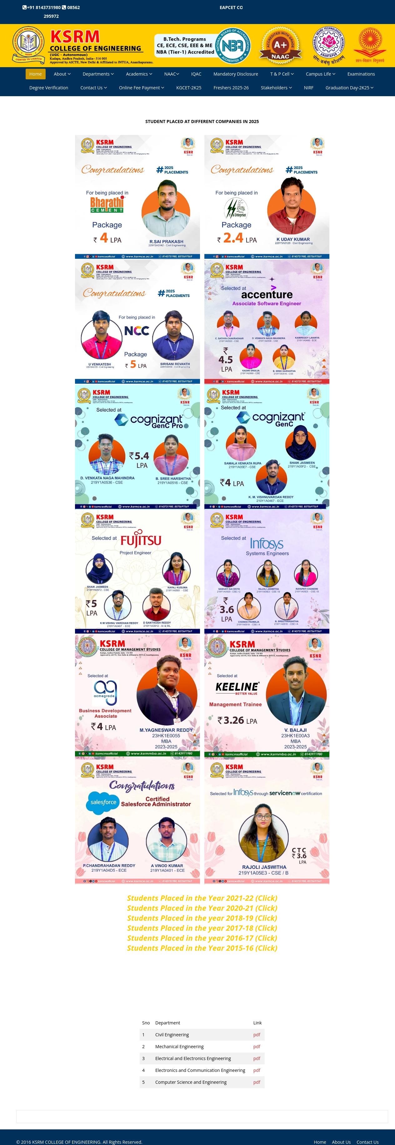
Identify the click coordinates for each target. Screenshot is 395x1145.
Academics (139, 74)
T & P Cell (282, 74)
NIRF (308, 88)
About (62, 74)
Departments (98, 74)
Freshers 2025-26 (231, 88)
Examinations (361, 74)
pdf (256, 1035)
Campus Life (320, 74)
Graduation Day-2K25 (349, 88)
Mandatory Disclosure (235, 74)
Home (35, 74)
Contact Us (93, 88)
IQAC (196, 74)
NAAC (171, 74)
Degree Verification (48, 88)
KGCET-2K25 (188, 88)
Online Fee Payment (141, 88)
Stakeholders (276, 88)
